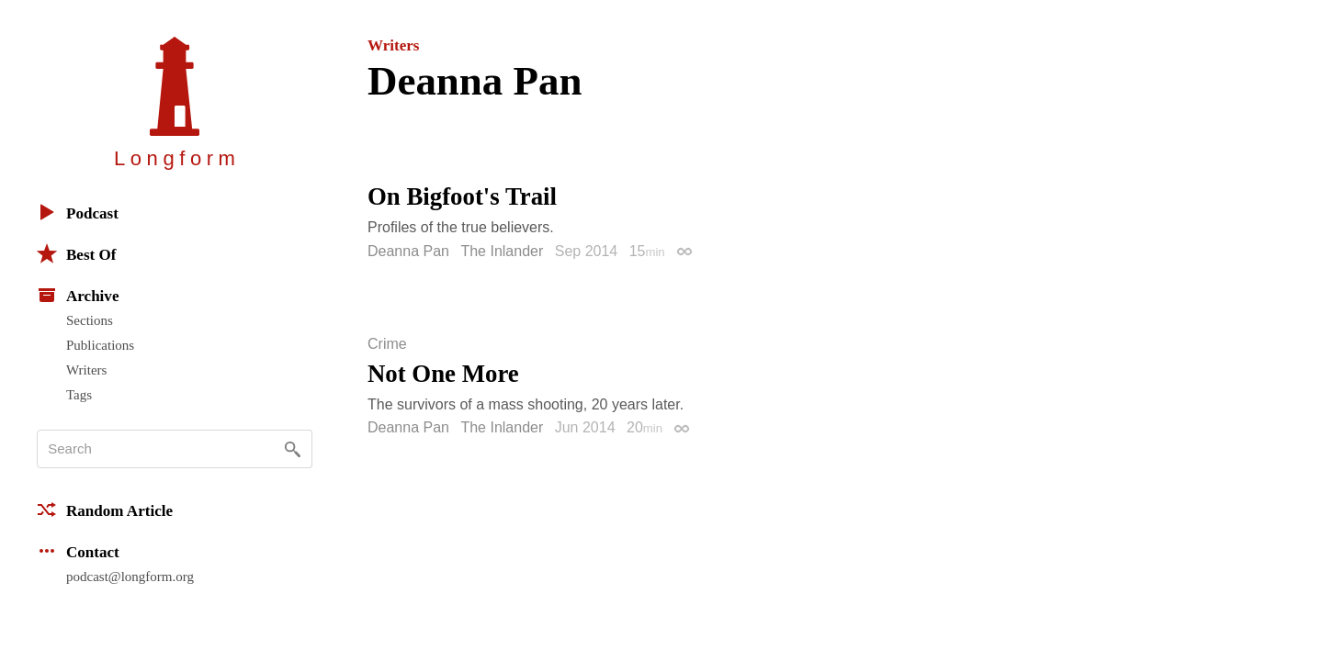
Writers (86, 370)
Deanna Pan (408, 251)
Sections (89, 320)
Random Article (105, 509)
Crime (387, 344)
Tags (79, 394)
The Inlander (501, 251)
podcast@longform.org (130, 576)
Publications (100, 345)
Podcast (78, 212)
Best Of (76, 253)
